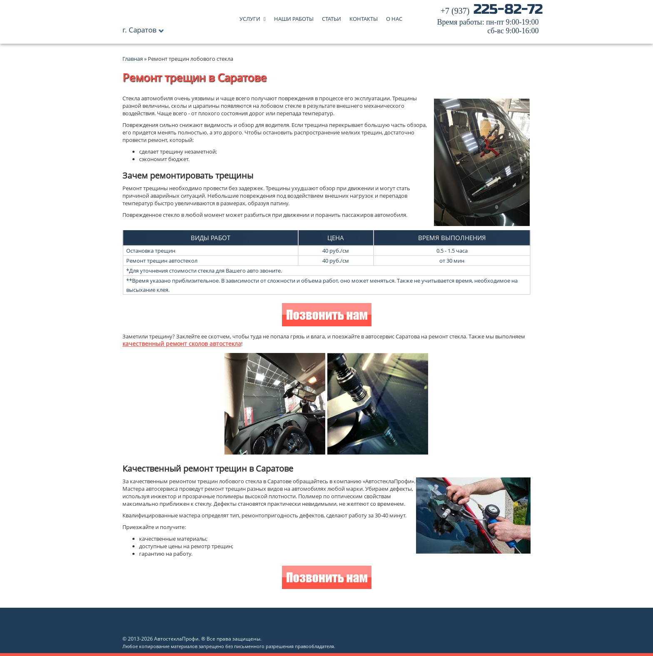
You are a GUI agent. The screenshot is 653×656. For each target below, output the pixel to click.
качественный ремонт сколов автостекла (181, 344)
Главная (132, 58)
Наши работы (294, 17)
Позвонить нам (326, 315)
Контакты (363, 17)
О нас (394, 17)
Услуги (249, 17)
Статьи (331, 17)
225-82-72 (490, 21)
